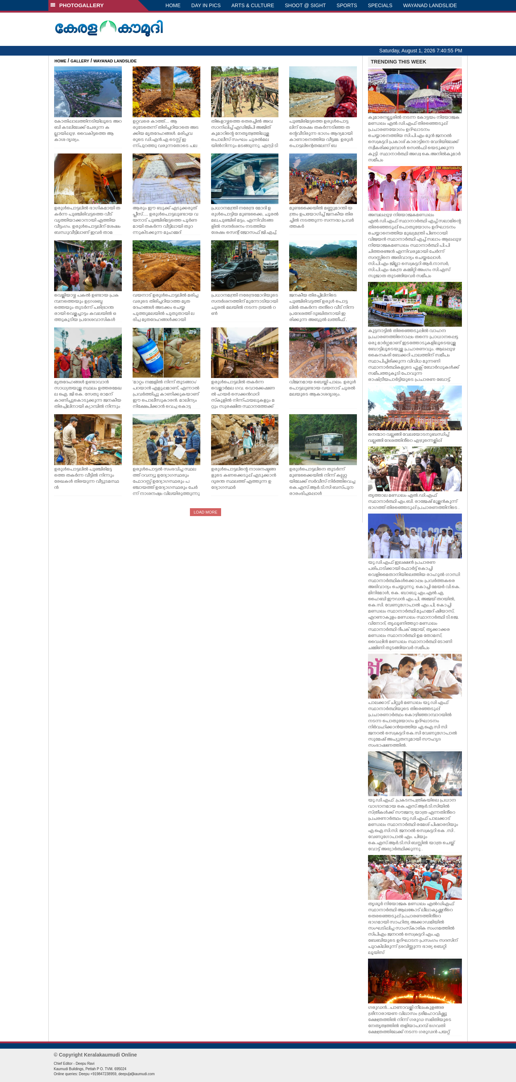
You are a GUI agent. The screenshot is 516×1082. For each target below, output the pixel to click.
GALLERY (80, 61)
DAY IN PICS (206, 5)
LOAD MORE (205, 512)
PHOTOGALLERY (77, 5)
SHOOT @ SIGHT (305, 5)
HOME (173, 5)
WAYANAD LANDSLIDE (430, 5)
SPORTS (346, 5)
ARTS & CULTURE (252, 5)
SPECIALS (380, 5)
